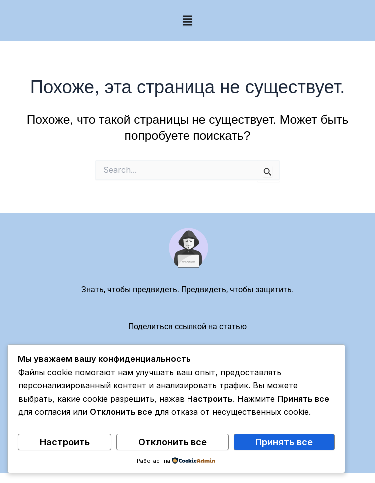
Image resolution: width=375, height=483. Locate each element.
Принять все (284, 441)
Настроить (65, 441)
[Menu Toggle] (187, 20)
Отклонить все (172, 441)
